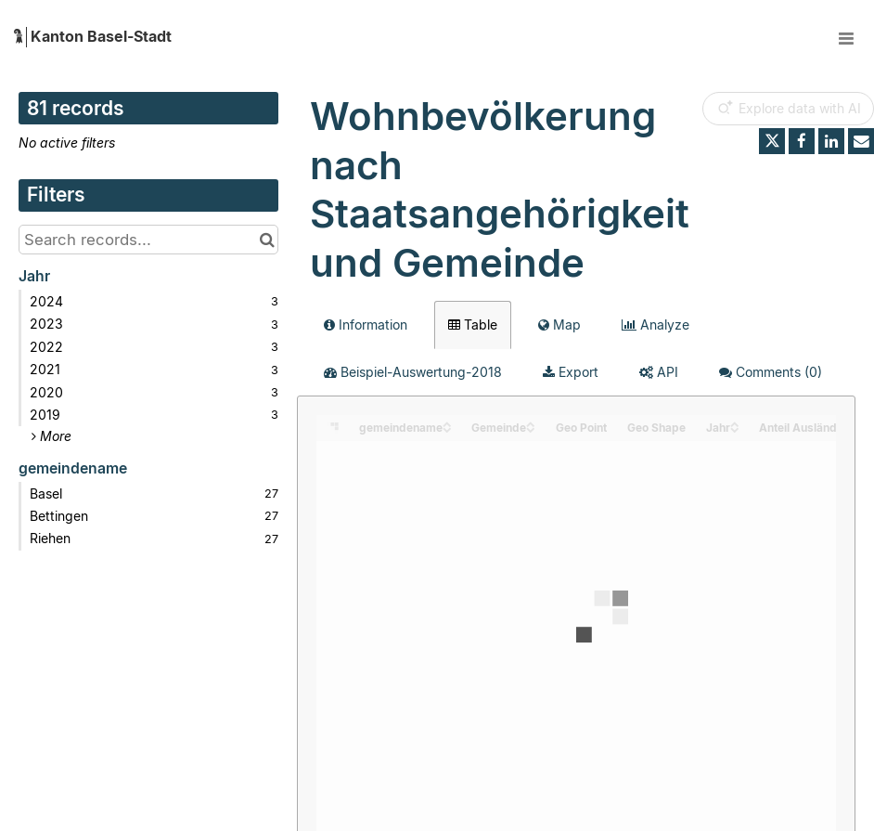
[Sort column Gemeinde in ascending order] (530, 423)
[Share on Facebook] (802, 141)
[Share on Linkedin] (831, 141)
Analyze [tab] (655, 324)
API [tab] (658, 372)
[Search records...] (148, 239)
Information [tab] (365, 324)
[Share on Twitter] (772, 141)
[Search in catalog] (266, 239)
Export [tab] (570, 372)
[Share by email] (861, 141)
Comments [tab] (770, 372)
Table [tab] (472, 324)
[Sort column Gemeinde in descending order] (530, 428)
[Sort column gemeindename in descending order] (447, 428)
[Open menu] (846, 37)
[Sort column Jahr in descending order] (734, 428)
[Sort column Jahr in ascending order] (734, 423)
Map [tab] (559, 324)
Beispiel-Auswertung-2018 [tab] (413, 372)
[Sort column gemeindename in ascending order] (447, 423)
